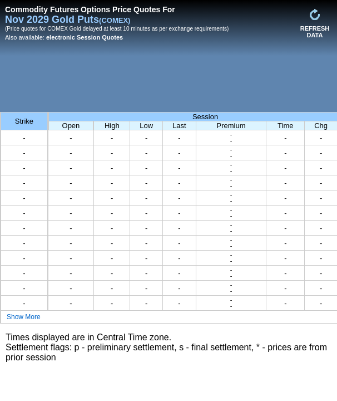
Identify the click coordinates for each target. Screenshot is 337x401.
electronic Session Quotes (84, 37)
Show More (24, 317)
